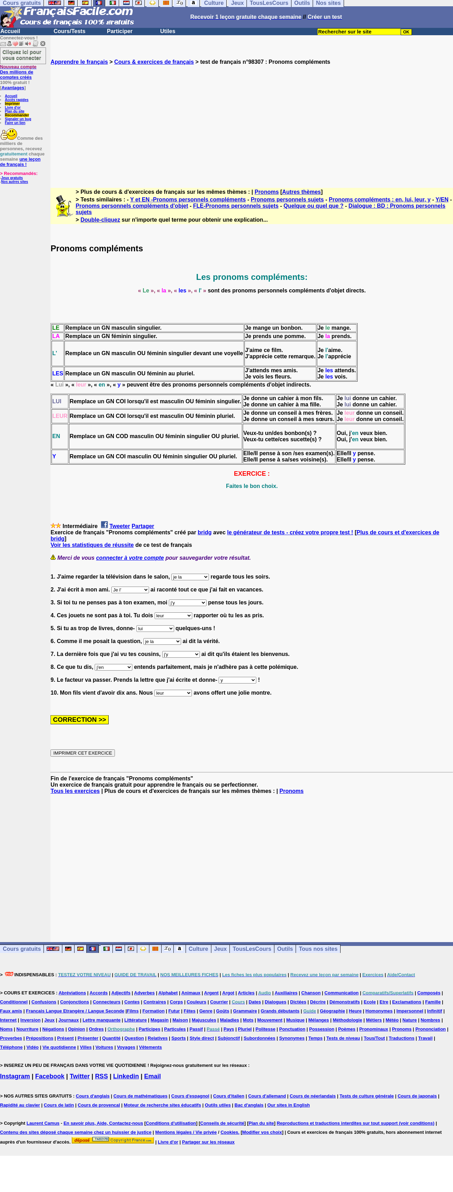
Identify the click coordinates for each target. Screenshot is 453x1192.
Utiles (167, 31)
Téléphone (11, 1047)
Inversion (31, 1020)
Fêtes (190, 1011)
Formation (153, 1011)
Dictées (298, 1001)
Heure (355, 1011)
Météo (392, 1020)
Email (152, 1076)
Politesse (265, 1029)
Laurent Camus (43, 1123)
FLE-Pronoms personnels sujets (236, 206)
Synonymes (292, 1038)
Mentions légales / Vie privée (186, 1132)
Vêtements (150, 1047)
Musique (295, 1020)
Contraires (154, 1001)
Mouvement (269, 1020)
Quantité (111, 1038)
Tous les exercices (75, 791)
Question (134, 1038)
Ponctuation (292, 1029)
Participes (149, 1029)
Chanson (311, 992)
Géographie (332, 1011)
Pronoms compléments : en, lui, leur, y (380, 200)
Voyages (126, 1047)
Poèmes (347, 1029)
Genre (205, 1011)
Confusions (43, 1001)
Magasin (159, 1020)
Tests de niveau (343, 1038)
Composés (428, 992)
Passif (196, 1029)
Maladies (229, 1020)
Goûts (222, 1011)
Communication (342, 992)
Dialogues (275, 1001)
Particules (175, 1029)
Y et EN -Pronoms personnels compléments (188, 200)
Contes (132, 1001)
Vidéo (32, 1047)
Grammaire (245, 1011)
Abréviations (72, 992)
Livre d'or (13, 107)
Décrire (318, 1001)
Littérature (135, 1020)
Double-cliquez (100, 220)
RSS (101, 1076)
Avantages (12, 87)
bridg (205, 532)
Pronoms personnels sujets (287, 200)
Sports (178, 1038)
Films (133, 1011)
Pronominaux (373, 1029)
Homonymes (379, 1011)
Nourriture (27, 1029)
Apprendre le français (79, 62)
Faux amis (11, 1011)
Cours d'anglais (93, 1096)
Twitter (80, 1076)
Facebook (49, 1076)
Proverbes (11, 1038)
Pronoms (267, 192)
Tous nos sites (318, 949)
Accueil (10, 31)
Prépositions (39, 1038)
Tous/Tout (374, 1038)
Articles (246, 992)
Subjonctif (229, 1038)
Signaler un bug (18, 119)
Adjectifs (121, 992)
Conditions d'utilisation (171, 1123)
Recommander (17, 115)
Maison (180, 1020)
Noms (6, 1029)
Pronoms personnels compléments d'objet (132, 206)
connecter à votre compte (130, 558)
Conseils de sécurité (222, 1123)
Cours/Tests (69, 31)
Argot (228, 992)
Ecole (370, 1001)
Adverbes (144, 992)
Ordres (96, 1029)
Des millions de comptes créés (18, 72)
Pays (229, 1029)
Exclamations (406, 1001)
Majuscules (204, 1020)
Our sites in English (288, 1105)
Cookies (229, 1132)
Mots (248, 1020)
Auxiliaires (286, 992)
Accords (98, 992)
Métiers (374, 1020)
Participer (120, 31)
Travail (425, 1038)
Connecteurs (106, 1001)
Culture (198, 949)
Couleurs (196, 1001)
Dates (255, 1001)
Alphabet (168, 992)
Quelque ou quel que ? (313, 206)
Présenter (88, 1038)
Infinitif (434, 1011)
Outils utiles (218, 1105)
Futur (174, 1011)
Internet (8, 1020)
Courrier (219, 1001)
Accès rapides (17, 100)
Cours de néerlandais (313, 1096)
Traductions (402, 1038)
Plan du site (14, 111)
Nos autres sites (14, 182)
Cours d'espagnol (190, 1096)
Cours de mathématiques (140, 1096)
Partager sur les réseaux (208, 1142)
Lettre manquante (101, 1020)
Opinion (76, 1029)
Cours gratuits (22, 949)
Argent (211, 992)
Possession (321, 1029)
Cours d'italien (228, 1096)
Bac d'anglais (249, 1105)
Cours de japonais (417, 1096)
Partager (143, 526)
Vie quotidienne (59, 1047)
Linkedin (126, 1076)
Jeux (220, 949)
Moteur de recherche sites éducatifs (162, 1105)
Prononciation (430, 1029)
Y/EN (442, 200)
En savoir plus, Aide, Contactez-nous (103, 1123)
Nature (410, 1020)
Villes (86, 1047)
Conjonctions (74, 1001)
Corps (176, 1001)
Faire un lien (15, 123)
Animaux (191, 992)
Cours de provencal (99, 1105)
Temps (315, 1038)
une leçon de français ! (20, 161)
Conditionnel (14, 1001)
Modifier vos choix (262, 1132)
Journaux (68, 1020)
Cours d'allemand (267, 1096)
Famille (433, 1001)
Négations (53, 1029)
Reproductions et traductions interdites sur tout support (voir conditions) (356, 1123)
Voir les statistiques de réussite (92, 545)
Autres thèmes (301, 192)
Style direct (201, 1038)
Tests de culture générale (366, 1096)
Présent (65, 1038)
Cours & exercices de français (154, 62)
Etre (384, 1001)
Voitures (104, 1047)
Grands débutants (280, 1011)
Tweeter (119, 526)
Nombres (430, 1020)
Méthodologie (347, 1020)
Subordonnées (259, 1038)
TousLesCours (252, 949)
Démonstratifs (344, 1001)
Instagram (15, 1076)
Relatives (157, 1038)
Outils (285, 949)
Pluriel (245, 1029)
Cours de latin (59, 1105)
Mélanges (318, 1020)
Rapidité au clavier (20, 1105)
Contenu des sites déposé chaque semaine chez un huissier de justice (75, 1132)
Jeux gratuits (12, 178)
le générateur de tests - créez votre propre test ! (290, 532)
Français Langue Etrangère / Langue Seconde (75, 1011)
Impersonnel (409, 1011)
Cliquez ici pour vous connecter (21, 55)
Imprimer (12, 104)
